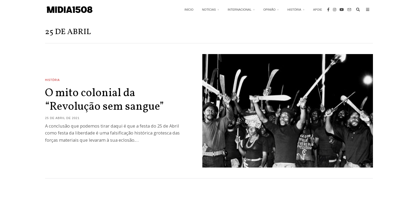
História (294, 9)
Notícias (209, 9)
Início (189, 9)
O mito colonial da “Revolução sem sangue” (104, 100)
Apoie (317, 9)
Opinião (269, 9)
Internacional (239, 9)
